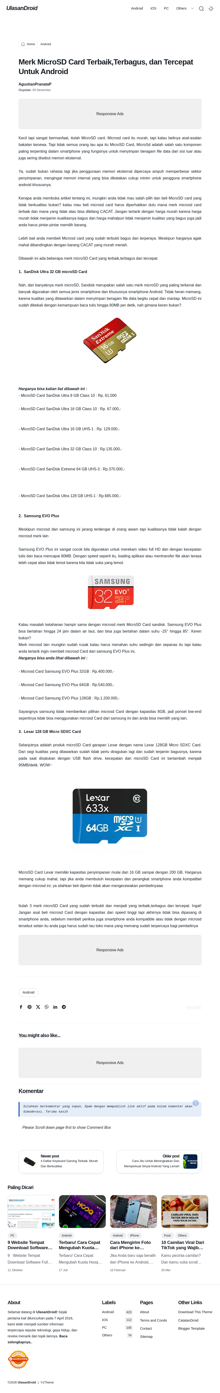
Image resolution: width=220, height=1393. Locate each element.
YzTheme (47, 1382)
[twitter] (38, 1008)
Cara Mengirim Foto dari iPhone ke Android (130, 1247)
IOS (117, 1320)
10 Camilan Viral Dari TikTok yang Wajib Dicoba (182, 1247)
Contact (146, 1328)
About (144, 1312)
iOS (72, 8)
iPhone (134, 1235)
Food (167, 1235)
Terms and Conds (153, 1320)
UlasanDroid (23, 8)
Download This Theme (195, 1312)
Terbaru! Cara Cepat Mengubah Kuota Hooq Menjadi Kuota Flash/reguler (80, 1250)
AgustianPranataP (35, 84)
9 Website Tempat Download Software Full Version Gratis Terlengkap (28, 1250)
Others (100, 8)
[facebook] (21, 1008)
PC (85, 8)
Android (56, 8)
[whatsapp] (46, 1008)
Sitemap (146, 1337)
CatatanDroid (188, 1320)
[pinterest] (29, 1008)
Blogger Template (191, 1328)
